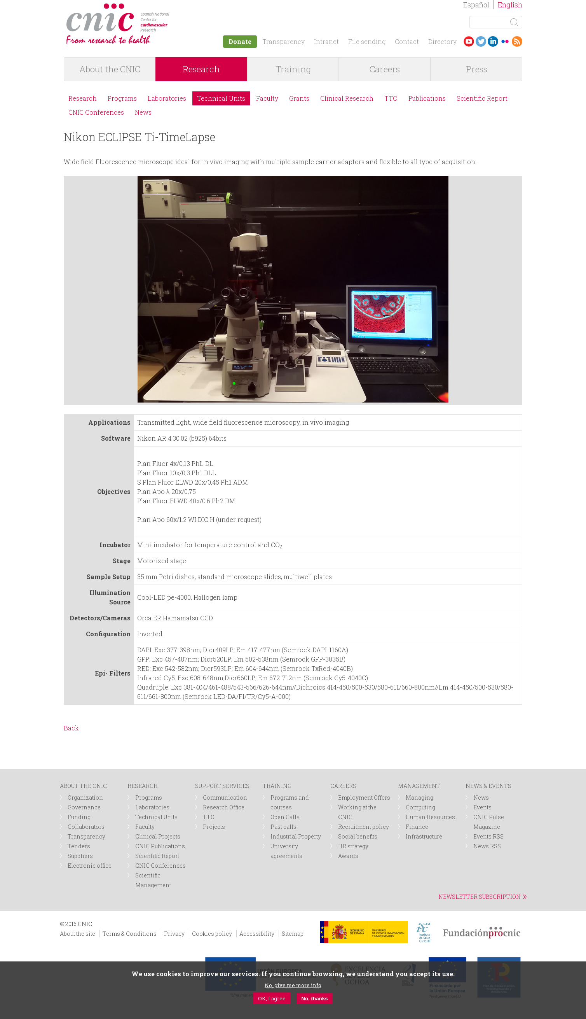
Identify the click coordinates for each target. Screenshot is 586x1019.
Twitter (481, 41)
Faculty (267, 98)
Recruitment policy (363, 826)
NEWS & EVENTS (488, 786)
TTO (391, 98)
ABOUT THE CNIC (83, 786)
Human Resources (430, 817)
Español (476, 4)
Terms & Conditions (130, 933)
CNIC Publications (160, 846)
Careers (385, 69)
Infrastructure (424, 836)
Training (293, 69)
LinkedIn (493, 41)
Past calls (283, 826)
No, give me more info (293, 985)
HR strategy (353, 846)
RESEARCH (142, 786)
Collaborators (86, 826)
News (143, 112)
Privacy (174, 933)
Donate (239, 41)
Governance (84, 807)
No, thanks (314, 998)
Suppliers (80, 856)
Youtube (469, 41)
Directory (442, 41)
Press (476, 69)
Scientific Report (482, 98)
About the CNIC (109, 69)
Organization (85, 797)
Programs (122, 98)
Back (71, 728)
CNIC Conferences (96, 112)
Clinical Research (346, 98)
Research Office (223, 807)
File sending (366, 41)
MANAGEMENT (419, 786)
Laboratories (167, 98)
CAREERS (343, 786)
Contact (407, 41)
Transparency (283, 41)
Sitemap (292, 933)
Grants (299, 98)
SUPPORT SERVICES (222, 786)
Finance (417, 826)
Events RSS (488, 836)
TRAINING (277, 786)
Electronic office (90, 865)
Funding (79, 817)
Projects (214, 826)
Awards (348, 856)
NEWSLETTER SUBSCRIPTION (479, 896)
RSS (517, 41)
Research (201, 69)
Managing (419, 797)
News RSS (487, 846)
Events (482, 807)
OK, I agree (272, 998)
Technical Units (221, 98)
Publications (427, 98)
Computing (420, 807)
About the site (77, 933)
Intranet (326, 41)
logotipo (175, 7)
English (510, 4)
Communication (225, 797)
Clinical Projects (157, 836)
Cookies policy (212, 933)
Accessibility (256, 933)
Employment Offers (364, 797)
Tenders (79, 846)
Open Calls (285, 817)
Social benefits (357, 836)
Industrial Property (295, 836)
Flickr (505, 41)
